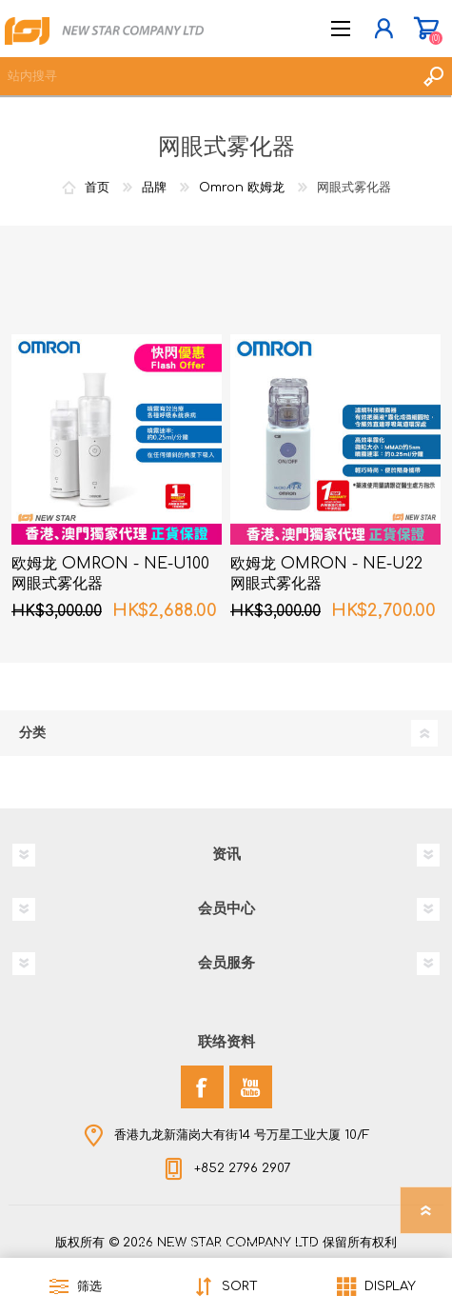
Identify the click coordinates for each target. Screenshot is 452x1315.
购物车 (425, 29)
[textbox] (207, 76)
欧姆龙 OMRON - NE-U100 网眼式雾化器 (110, 573)
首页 (97, 187)
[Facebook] (202, 1087)
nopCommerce (265, 1246)
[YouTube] (250, 1087)
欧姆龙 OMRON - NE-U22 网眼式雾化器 (326, 573)
